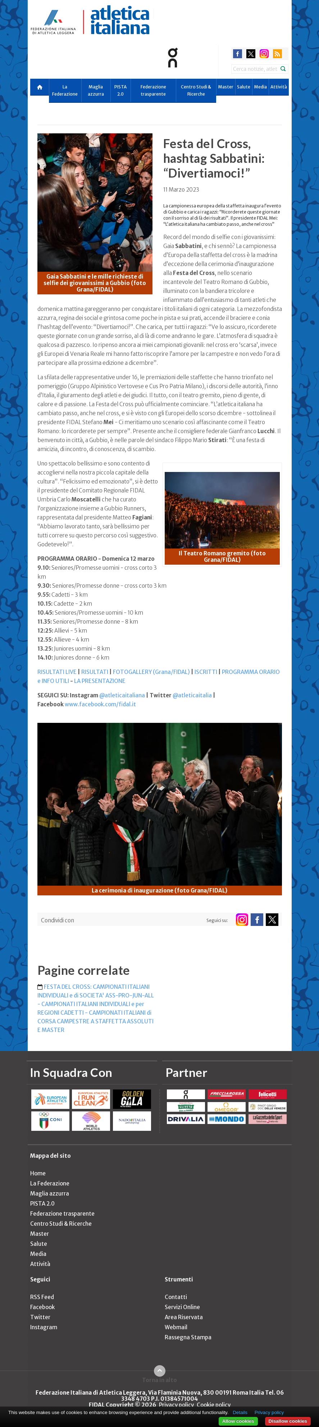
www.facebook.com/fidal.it (100, 704)
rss (277, 53)
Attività (278, 87)
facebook (237, 53)
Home (38, 1173)
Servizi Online (182, 1307)
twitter (250, 53)
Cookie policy (214, 1404)
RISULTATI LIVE (57, 672)
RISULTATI (94, 672)
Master (225, 87)
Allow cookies (238, 1421)
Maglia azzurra (96, 90)
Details (240, 1412)
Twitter (40, 1317)
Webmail (176, 1327)
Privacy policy (176, 1404)
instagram (264, 53)
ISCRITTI (206, 672)
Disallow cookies (288, 1421)
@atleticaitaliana (122, 695)
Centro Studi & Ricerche (196, 90)
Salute (243, 87)
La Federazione (65, 90)
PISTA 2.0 (120, 90)
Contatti (176, 1297)
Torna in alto (159, 1380)
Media (260, 87)
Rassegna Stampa (188, 1337)
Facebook (42, 1307)
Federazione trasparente (153, 90)
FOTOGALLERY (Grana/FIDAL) (151, 672)
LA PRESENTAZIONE (100, 681)
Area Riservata (184, 1317)
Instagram (43, 1327)
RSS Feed (42, 1297)
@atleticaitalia (192, 695)
